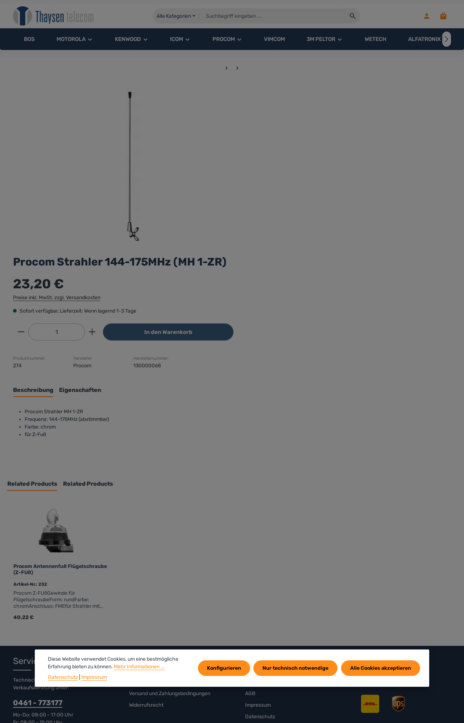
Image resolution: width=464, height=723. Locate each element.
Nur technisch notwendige (297, 668)
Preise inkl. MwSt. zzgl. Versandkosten (283, 142)
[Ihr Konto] (426, 16)
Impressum (258, 550)
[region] (119, 164)
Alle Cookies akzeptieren (381, 668)
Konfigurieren (225, 668)
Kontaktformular (69, 587)
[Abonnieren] (430, 625)
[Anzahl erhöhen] (318, 176)
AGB (250, 539)
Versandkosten (288, 712)
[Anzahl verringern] (247, 176)
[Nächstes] (446, 39)
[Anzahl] (282, 176)
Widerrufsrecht (146, 550)
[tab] (259, 235)
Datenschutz (260, 562)
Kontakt (254, 527)
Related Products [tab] (32, 329)
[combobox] (272, 16)
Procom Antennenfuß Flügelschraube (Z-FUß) (60, 415)
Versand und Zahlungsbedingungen (169, 539)
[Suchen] (353, 16)
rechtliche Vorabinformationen (164, 527)
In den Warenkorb (390, 176)
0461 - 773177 (37, 548)
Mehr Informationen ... (139, 667)
